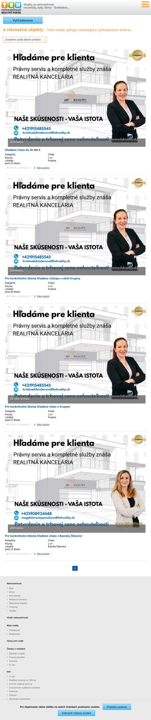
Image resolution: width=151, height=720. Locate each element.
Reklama (13, 691)
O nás (12, 665)
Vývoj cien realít (15, 641)
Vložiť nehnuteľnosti (17, 617)
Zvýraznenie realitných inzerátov (24, 687)
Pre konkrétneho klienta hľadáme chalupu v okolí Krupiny (42, 278)
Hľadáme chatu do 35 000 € (22, 150)
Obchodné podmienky (19, 699)
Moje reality (13, 625)
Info (9, 671)
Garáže (12, 611)
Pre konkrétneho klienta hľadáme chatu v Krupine (37, 406)
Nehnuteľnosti (14, 583)
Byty (11, 588)
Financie (13, 661)
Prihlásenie (14, 630)
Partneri (13, 695)
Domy (12, 592)
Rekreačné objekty (18, 603)
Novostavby (14, 596)
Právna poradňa (17, 657)
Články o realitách (16, 649)
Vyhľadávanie (23, 20)
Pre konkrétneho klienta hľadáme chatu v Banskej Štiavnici (43, 535)
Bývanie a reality (17, 653)
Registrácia (14, 634)
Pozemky (13, 607)
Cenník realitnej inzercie (20, 684)
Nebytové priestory (18, 599)
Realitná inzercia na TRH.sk (22, 680)
